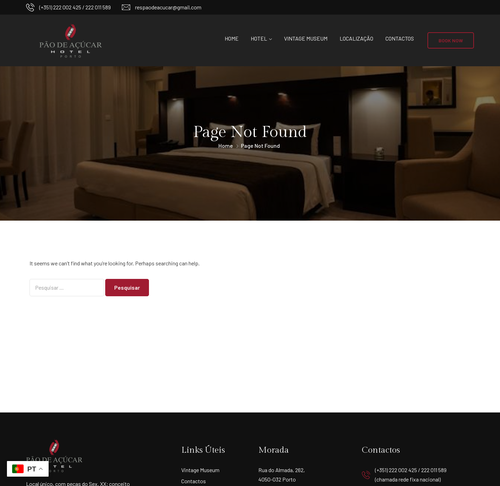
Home (232, 38)
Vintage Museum (305, 38)
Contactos (399, 38)
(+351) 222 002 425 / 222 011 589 (75, 7)
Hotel (259, 38)
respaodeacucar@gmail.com (168, 7)
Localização (356, 38)
